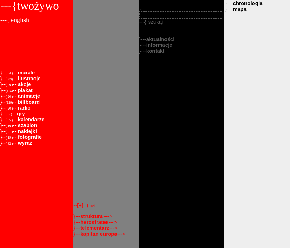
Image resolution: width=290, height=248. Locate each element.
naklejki (27, 131)
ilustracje (29, 78)
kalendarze (31, 119)
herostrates (94, 222)
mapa (236, 9)
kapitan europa (98, 234)
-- (84, 205)
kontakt (155, 51)
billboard (28, 102)
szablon (27, 125)
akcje (24, 84)
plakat (24, 90)
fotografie (29, 137)
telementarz (94, 228)
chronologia (243, 3)
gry (20, 113)
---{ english (14, 20)
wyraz (24, 143)
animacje (28, 96)
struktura (92, 216)
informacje (159, 45)
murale (26, 72)
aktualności (160, 39)
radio (24, 108)
